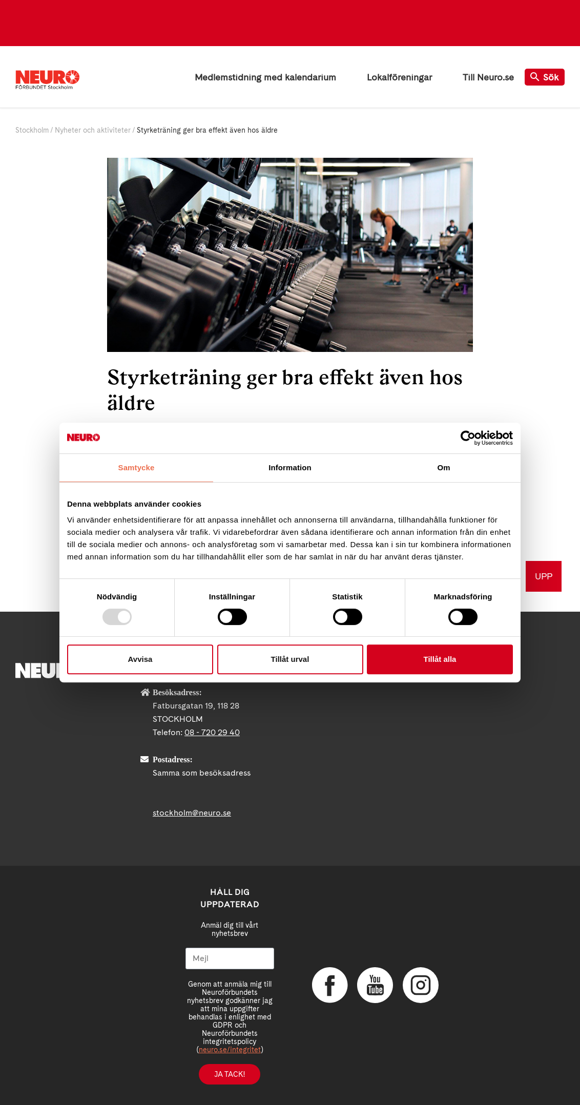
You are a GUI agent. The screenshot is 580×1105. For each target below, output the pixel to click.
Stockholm (32, 130)
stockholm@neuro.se (192, 813)
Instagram (421, 985)
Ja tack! (229, 1074)
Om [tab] (443, 467)
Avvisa (140, 659)
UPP (543, 576)
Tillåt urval (290, 659)
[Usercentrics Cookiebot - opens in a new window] (468, 438)
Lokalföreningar (399, 77)
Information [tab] (290, 467)
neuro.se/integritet (230, 1050)
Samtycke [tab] (136, 467)
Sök (544, 77)
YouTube (375, 985)
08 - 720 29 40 (212, 732)
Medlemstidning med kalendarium (265, 77)
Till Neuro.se (488, 77)
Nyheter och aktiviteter (93, 130)
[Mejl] (229, 958)
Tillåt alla (440, 659)
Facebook (330, 985)
